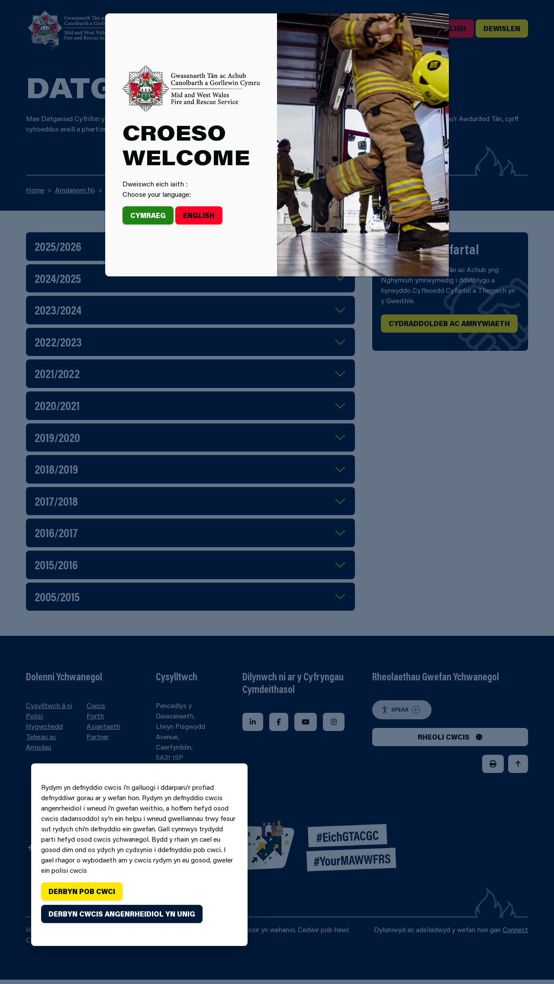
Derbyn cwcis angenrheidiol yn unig (121, 913)
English (199, 215)
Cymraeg (148, 215)
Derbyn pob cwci (81, 891)
